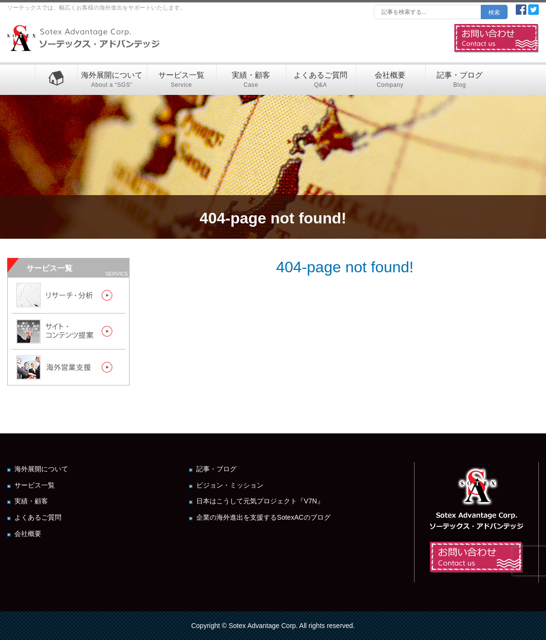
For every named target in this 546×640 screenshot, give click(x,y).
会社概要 (390, 80)
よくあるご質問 (321, 80)
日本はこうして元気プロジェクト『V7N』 (259, 501)
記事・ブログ (460, 80)
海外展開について (112, 80)
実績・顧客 (251, 80)
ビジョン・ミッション (229, 485)
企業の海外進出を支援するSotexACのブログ (263, 517)
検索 (494, 12)
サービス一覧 (182, 80)
